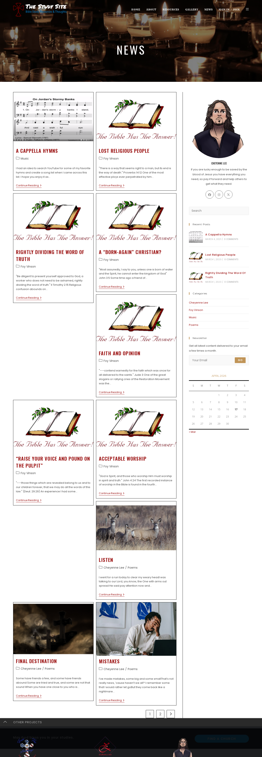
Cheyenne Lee (114, 568)
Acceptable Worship (123, 458)
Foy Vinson (111, 158)
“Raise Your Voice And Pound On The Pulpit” (53, 462)
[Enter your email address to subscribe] (219, 360)
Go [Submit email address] (240, 360)
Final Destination (36, 661)
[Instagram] (219, 194)
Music (25, 158)
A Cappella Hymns (37, 150)
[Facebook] (210, 194)
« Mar (192, 432)
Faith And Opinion (119, 353)
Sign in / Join (229, 9)
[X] (228, 194)
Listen (106, 559)
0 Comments (231, 239)
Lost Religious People (124, 150)
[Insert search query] (219, 211)
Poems (133, 568)
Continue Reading (29, 185)
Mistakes (109, 661)
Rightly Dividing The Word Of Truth (50, 255)
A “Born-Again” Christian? (130, 251)
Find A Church (222, 739)
